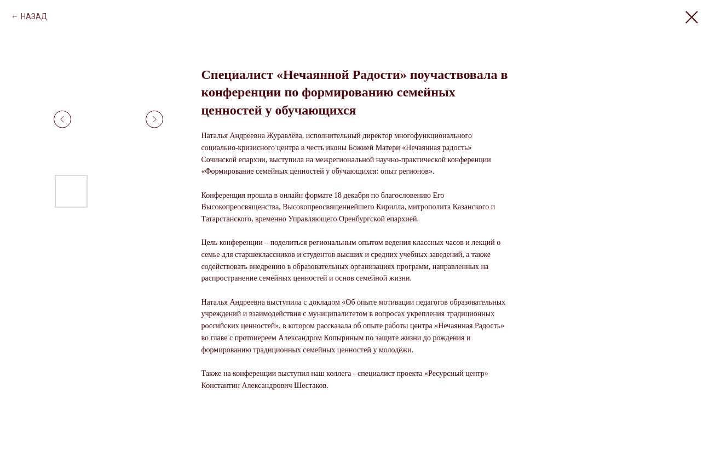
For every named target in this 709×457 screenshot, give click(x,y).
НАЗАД (34, 16)
